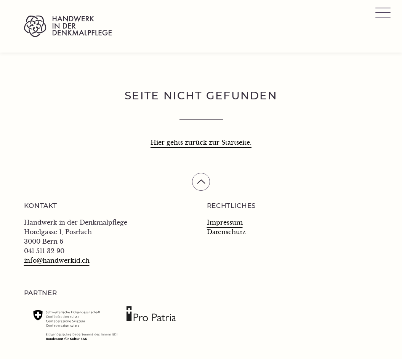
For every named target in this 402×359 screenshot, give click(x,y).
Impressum (225, 223)
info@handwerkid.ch (57, 261)
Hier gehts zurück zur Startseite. (201, 143)
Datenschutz (226, 232)
